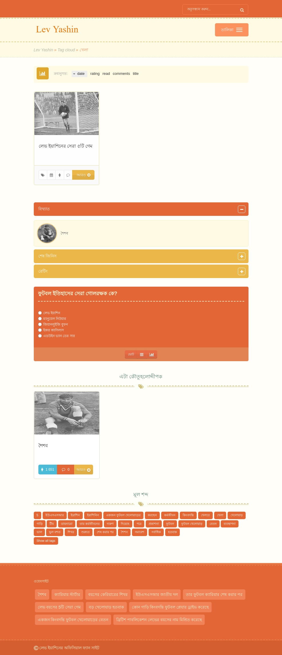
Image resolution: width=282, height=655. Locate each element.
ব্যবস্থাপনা (230, 523)
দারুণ (110, 523)
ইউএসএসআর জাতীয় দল (157, 594)
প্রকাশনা (154, 523)
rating (95, 73)
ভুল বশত (54, 532)
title (136, 73)
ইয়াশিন (75, 515)
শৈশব (43, 445)
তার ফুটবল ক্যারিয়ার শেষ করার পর (214, 594)
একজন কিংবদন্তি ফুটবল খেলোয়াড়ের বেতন (73, 619)
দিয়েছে (125, 523)
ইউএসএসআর (55, 515)
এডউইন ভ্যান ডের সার (59, 336)
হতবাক (172, 532)
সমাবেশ (139, 532)
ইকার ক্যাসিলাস (53, 330)
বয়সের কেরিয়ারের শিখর (108, 594)
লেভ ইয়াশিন (51, 313)
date (80, 73)
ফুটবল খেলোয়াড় (191, 523)
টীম (52, 523)
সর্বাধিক (156, 532)
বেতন (213, 523)
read (106, 73)
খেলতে (205, 515)
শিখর (71, 532)
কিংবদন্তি (188, 515)
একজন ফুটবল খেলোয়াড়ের (123, 515)
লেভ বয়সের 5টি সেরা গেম (59, 607)
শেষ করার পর (105, 532)
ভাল (39, 532)
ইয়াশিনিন (93, 515)
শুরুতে (85, 532)
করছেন (152, 515)
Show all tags (46, 540)
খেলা (220, 515)
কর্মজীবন (169, 515)
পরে (139, 523)
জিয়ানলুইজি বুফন (55, 324)
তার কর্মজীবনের (90, 523)
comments (121, 73)
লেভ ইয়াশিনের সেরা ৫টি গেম (66, 146)
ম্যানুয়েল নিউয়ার (54, 319)
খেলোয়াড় (236, 515)
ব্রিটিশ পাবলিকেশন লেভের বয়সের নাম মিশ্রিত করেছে (159, 619)
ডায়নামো (66, 523)
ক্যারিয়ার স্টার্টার (67, 594)
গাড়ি (40, 523)
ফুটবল (170, 523)
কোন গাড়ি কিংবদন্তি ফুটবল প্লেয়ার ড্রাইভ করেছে (170, 607)
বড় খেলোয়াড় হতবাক (106, 607)
